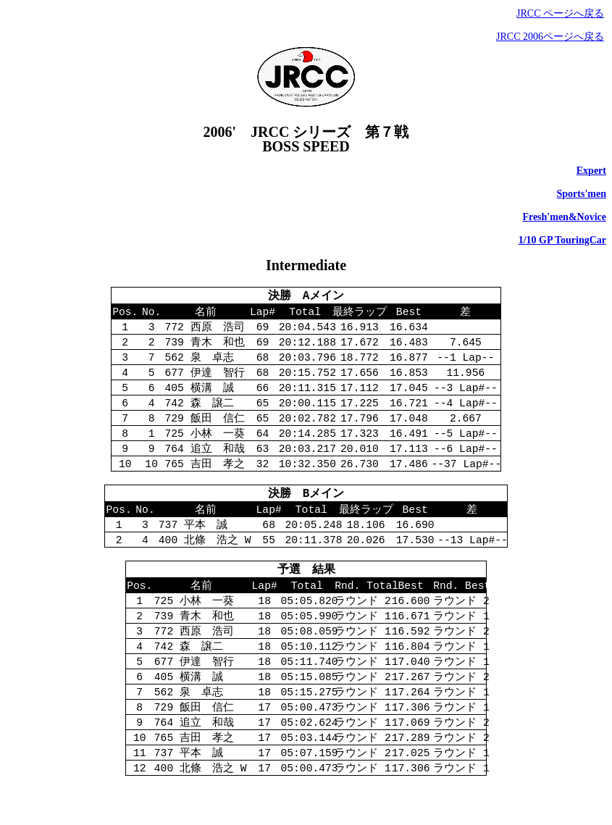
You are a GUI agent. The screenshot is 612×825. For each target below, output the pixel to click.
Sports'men (581, 193)
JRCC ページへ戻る (560, 13)
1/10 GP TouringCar (562, 240)
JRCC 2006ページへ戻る (550, 36)
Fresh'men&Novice (564, 217)
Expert (591, 170)
